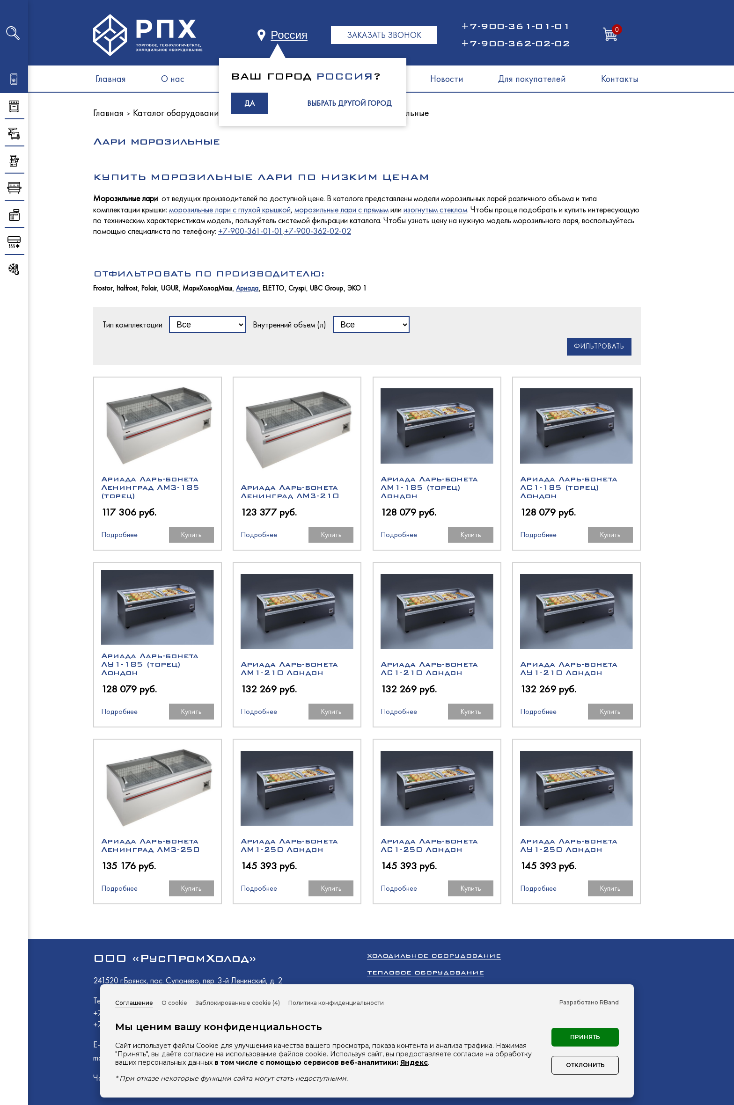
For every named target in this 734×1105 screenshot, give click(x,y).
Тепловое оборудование (425, 972)
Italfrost (127, 288)
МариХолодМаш (207, 288)
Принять (585, 1036)
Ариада (247, 288)
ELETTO (273, 288)
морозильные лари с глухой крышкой (230, 209)
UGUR (169, 288)
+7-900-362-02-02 (515, 43)
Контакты (620, 79)
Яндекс (414, 1062)
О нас (172, 79)
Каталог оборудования (178, 113)
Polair (149, 288)
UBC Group (326, 288)
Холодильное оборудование (434, 955)
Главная (110, 79)
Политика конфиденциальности (336, 1002)
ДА (249, 103)
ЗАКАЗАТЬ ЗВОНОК (384, 34)
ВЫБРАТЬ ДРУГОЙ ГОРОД (349, 103)
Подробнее (119, 534)
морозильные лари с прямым (341, 209)
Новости (446, 79)
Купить (191, 534)
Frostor (102, 288)
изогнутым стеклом (435, 209)
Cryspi (297, 288)
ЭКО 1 (357, 288)
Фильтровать (599, 346)
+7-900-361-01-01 (515, 26)
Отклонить (585, 1065)
